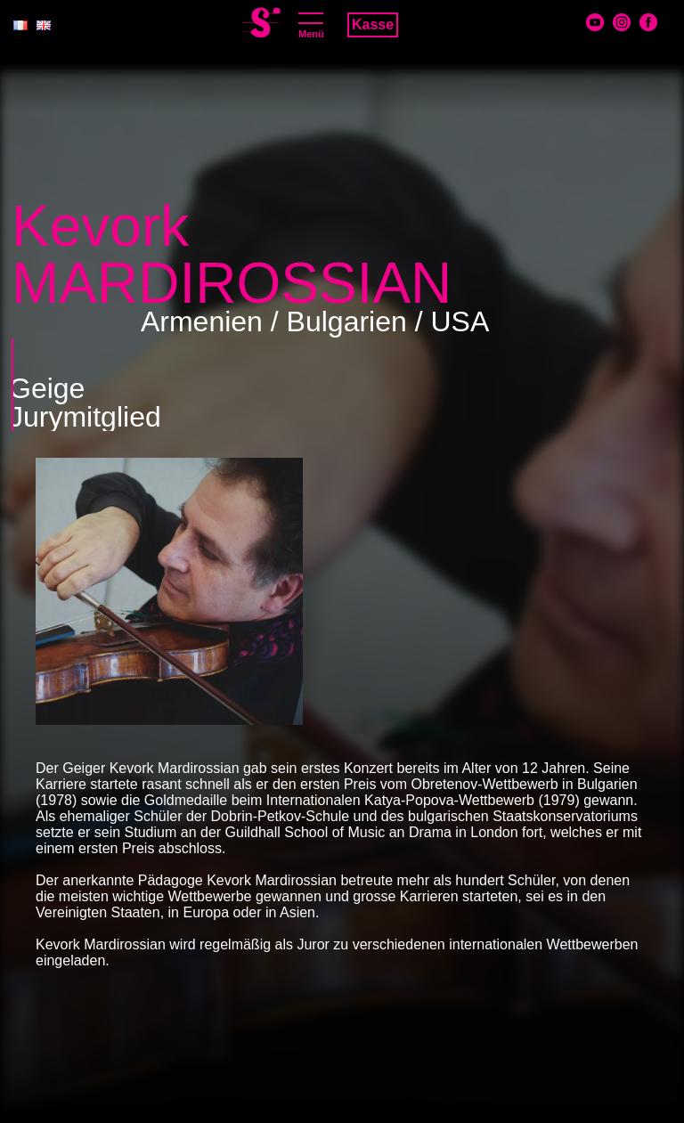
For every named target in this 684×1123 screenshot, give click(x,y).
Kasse (373, 24)
